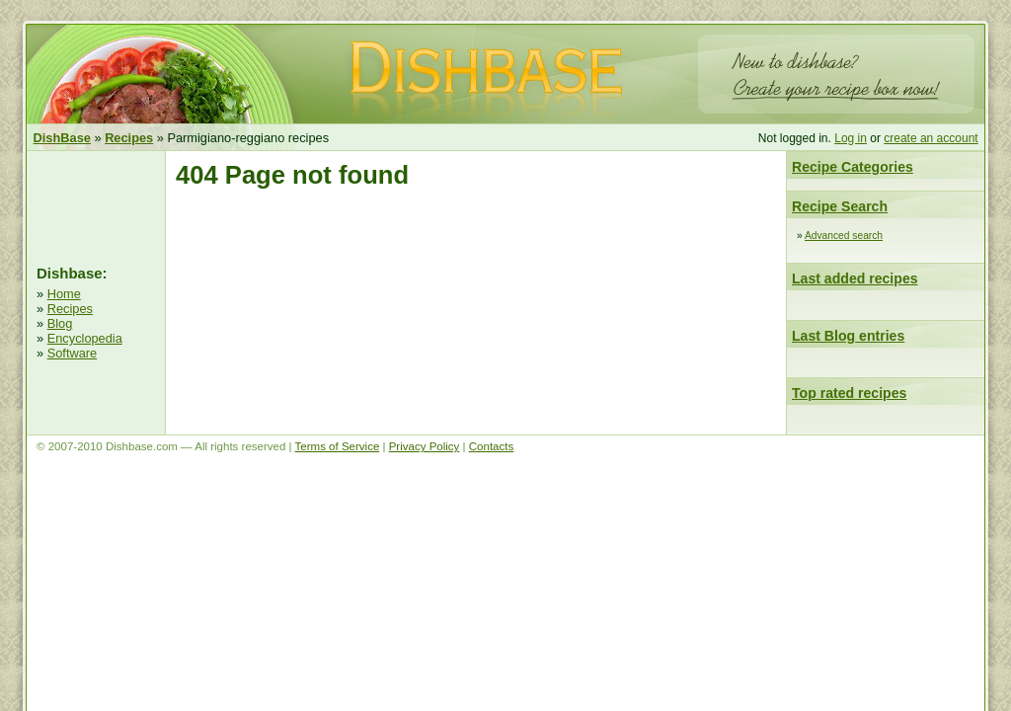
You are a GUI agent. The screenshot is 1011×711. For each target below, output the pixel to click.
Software (72, 353)
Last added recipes (855, 278)
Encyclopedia (84, 338)
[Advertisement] (96, 205)
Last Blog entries (848, 336)
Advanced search (844, 235)
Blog (60, 323)
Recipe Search (840, 206)
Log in (850, 138)
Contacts (491, 446)
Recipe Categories (852, 167)
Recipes (70, 308)
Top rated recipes (849, 393)
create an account (930, 138)
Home (64, 293)
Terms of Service (337, 446)
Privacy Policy (424, 446)
